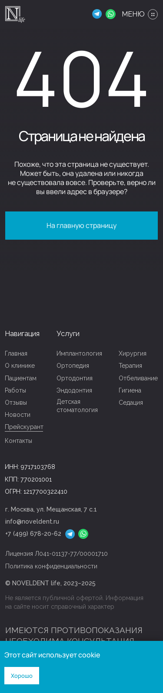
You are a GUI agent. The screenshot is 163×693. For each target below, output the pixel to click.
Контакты (18, 440)
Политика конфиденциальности (51, 566)
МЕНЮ (133, 14)
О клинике (20, 365)
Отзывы (16, 402)
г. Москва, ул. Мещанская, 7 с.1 (51, 509)
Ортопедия (73, 365)
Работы (15, 390)
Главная (16, 353)
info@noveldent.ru (32, 521)
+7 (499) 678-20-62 (33, 533)
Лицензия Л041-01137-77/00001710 (56, 553)
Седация (131, 402)
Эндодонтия (74, 390)
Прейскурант (24, 426)
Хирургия (132, 353)
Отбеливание (138, 378)
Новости (17, 414)
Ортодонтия (75, 378)
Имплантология (79, 353)
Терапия (130, 365)
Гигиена (130, 390)
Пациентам (21, 378)
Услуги (68, 334)
